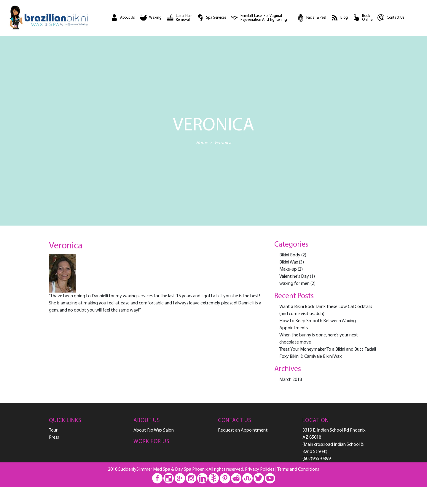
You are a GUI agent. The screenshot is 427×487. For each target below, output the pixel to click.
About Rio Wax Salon (153, 430)
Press (54, 437)
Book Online (367, 18)
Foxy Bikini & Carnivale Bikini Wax (310, 356)
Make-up (288, 269)
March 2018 (290, 379)
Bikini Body (289, 255)
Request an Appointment (243, 430)
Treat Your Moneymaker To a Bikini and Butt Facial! (327, 349)
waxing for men (294, 283)
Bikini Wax (288, 262)
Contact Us (395, 18)
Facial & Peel (316, 18)
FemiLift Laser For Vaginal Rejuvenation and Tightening (263, 18)
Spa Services (216, 18)
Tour (53, 430)
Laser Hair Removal (184, 18)
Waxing (155, 18)
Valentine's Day (294, 276)
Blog (344, 18)
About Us (127, 18)
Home (202, 143)
